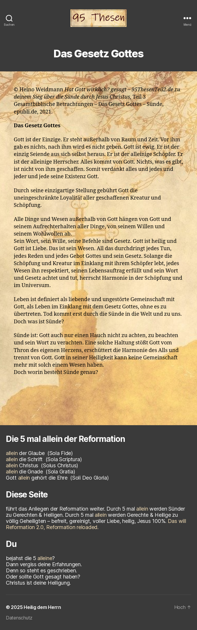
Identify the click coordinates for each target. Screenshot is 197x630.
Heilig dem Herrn (42, 607)
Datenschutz (19, 618)
